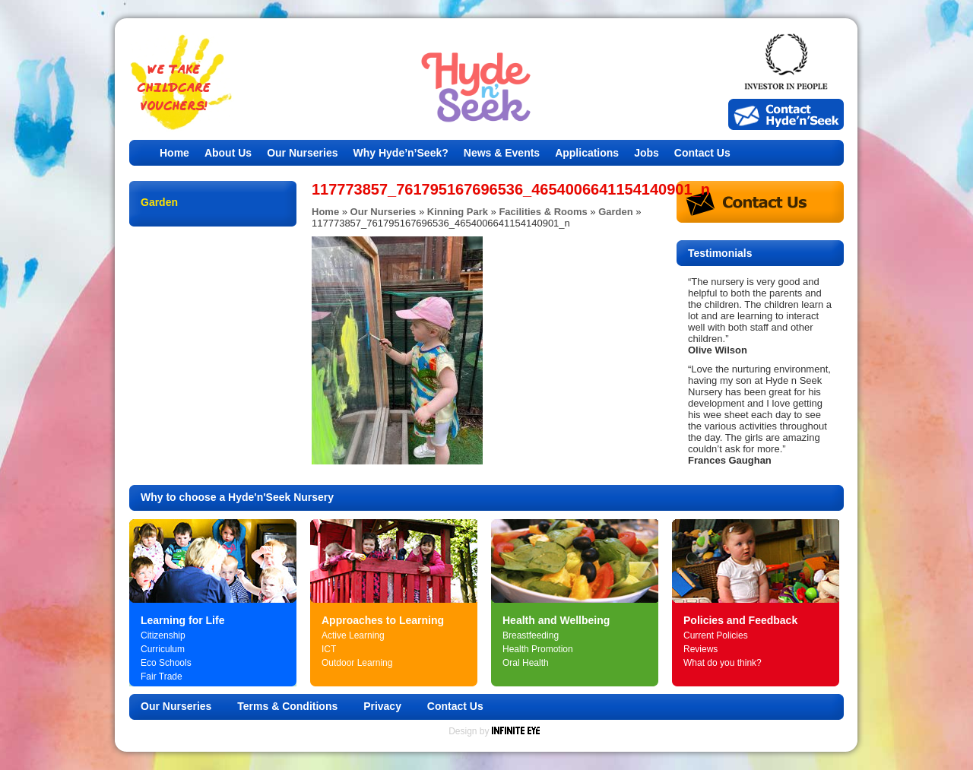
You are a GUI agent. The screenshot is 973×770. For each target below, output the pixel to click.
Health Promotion (537, 649)
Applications (587, 153)
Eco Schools (166, 663)
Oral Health (525, 663)
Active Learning (353, 635)
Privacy (382, 706)
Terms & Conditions (287, 706)
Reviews (700, 649)
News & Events (502, 153)
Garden (615, 211)
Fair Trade (161, 676)
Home (174, 153)
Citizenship (163, 635)
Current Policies (715, 635)
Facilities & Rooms (543, 211)
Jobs (646, 153)
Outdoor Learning (357, 663)
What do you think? (722, 663)
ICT (329, 649)
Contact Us (702, 153)
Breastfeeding (530, 635)
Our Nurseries (302, 153)
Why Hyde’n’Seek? (400, 153)
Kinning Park (457, 211)
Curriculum (163, 649)
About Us (228, 153)
